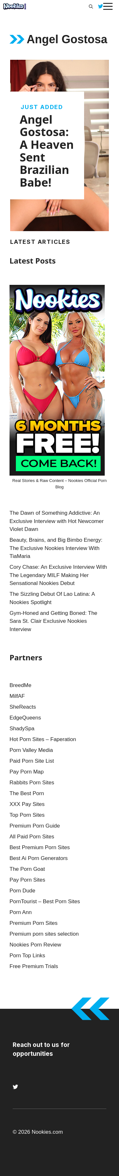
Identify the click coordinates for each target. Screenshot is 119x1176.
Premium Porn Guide (35, 826)
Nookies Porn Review (35, 945)
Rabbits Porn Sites (32, 783)
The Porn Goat (27, 869)
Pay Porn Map (27, 772)
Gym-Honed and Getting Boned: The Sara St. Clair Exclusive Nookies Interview (53, 621)
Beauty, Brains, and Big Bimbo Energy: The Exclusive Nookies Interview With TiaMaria (56, 548)
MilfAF (17, 696)
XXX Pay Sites (27, 804)
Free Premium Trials (34, 966)
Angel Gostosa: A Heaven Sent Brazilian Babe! (47, 151)
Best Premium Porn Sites (40, 847)
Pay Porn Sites (27, 880)
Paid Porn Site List (32, 761)
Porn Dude (22, 891)
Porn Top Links (27, 955)
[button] (91, 6)
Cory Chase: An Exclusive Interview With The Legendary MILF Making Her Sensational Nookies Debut (58, 575)
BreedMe (20, 685)
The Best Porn (27, 793)
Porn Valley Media (31, 750)
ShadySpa (22, 729)
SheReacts (23, 707)
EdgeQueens (25, 718)
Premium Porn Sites (33, 923)
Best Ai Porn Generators (39, 858)
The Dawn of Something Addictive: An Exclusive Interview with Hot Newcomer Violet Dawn (57, 521)
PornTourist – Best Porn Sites (45, 901)
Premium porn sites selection (44, 934)
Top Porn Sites (27, 815)
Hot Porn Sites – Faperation (43, 739)
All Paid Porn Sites (32, 837)
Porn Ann (21, 912)
